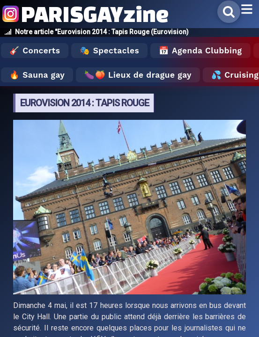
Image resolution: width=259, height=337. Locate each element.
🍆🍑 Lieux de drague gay (138, 75)
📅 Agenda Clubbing (200, 50)
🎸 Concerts (34, 50)
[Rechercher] (228, 11)
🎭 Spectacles (109, 50)
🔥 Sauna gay (37, 75)
